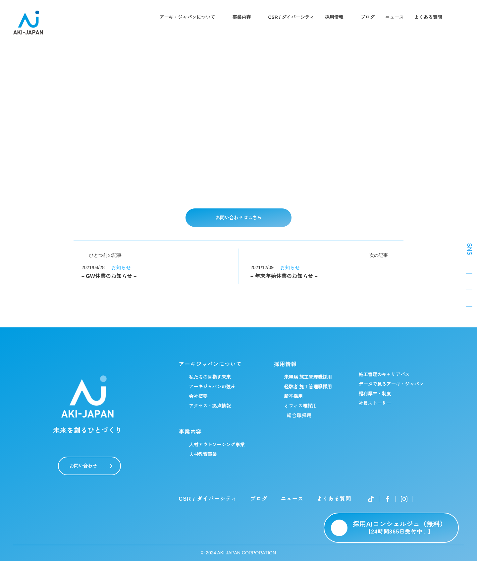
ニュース (395, 17)
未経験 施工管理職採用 (308, 377)
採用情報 (334, 17)
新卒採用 (293, 396)
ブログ (368, 17)
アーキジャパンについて (210, 364)
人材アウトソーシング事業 (216, 444)
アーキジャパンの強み (212, 386)
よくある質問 (429, 17)
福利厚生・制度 (374, 393)
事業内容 (241, 17)
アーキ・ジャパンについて (187, 17)
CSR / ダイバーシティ (291, 17)
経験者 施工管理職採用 (308, 386)
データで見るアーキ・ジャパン (390, 384)
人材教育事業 (203, 454)
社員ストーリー (374, 403)
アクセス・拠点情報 (210, 406)
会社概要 (198, 396)
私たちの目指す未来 (210, 377)
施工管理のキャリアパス (383, 374)
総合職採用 (299, 415)
